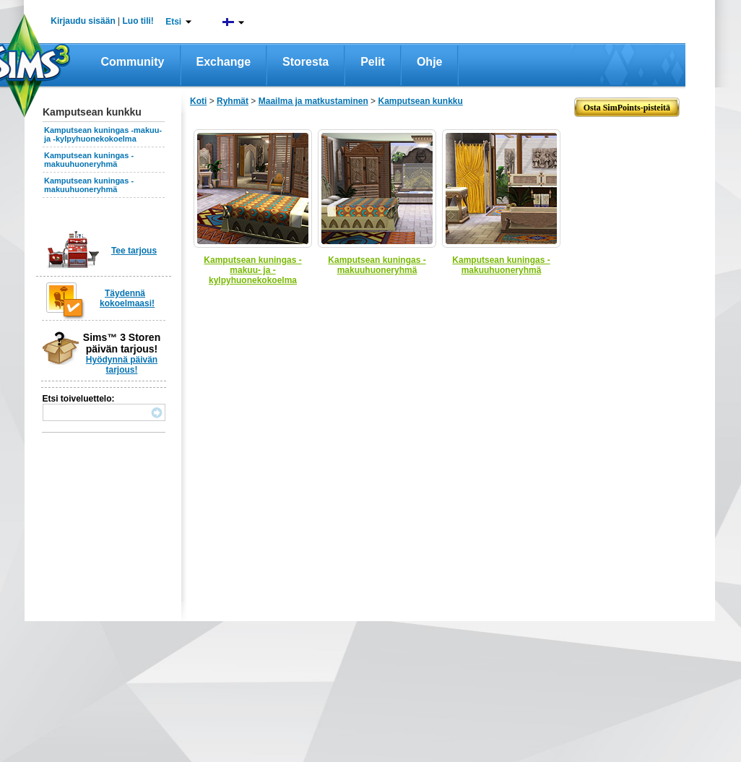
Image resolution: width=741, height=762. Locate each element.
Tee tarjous (134, 251)
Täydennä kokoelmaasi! (127, 298)
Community (133, 62)
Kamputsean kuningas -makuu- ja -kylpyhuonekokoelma (103, 134)
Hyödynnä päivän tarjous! (121, 365)
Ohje (430, 62)
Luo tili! (138, 21)
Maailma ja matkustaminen (313, 101)
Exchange (223, 62)
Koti (198, 101)
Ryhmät (232, 101)
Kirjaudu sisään (83, 21)
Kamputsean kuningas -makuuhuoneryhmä (89, 159)
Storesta (305, 62)
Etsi (173, 22)
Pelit (372, 62)
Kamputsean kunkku (420, 101)
